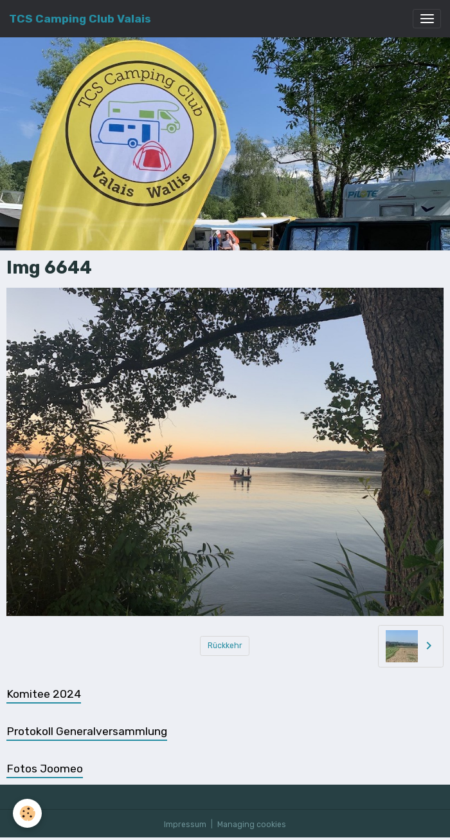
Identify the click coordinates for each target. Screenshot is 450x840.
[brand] (80, 18)
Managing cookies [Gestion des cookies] (251, 824)
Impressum (185, 824)
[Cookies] (27, 813)
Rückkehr (225, 645)
